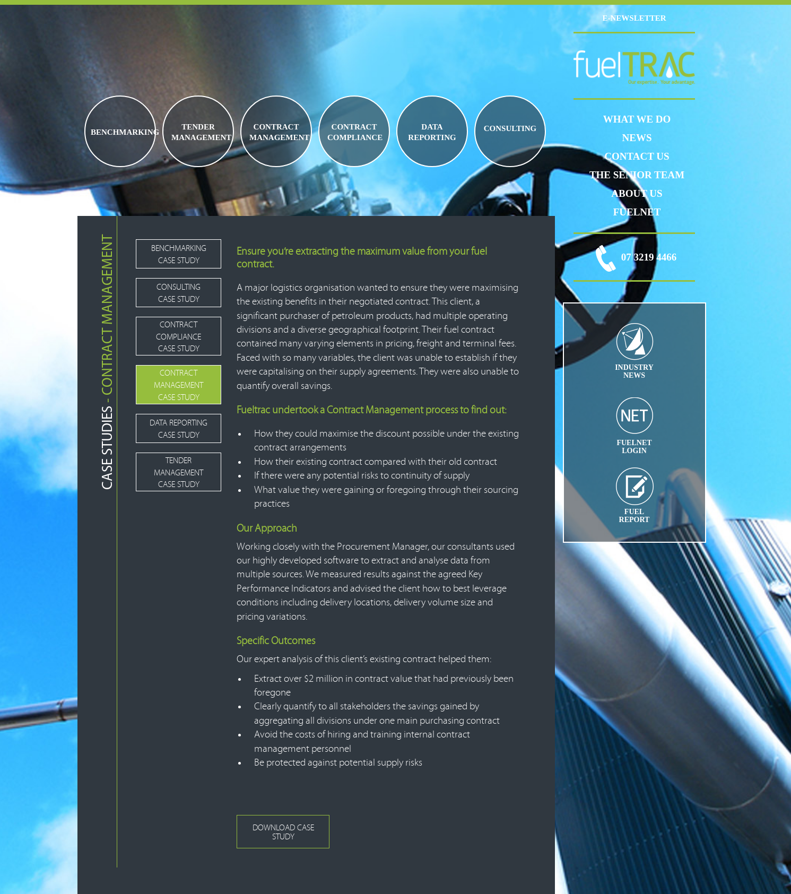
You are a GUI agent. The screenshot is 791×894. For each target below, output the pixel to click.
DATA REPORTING (432, 132)
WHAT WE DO (637, 119)
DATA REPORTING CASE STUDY (178, 429)
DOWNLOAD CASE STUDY (283, 832)
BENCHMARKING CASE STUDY (178, 254)
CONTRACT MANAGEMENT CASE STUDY (178, 385)
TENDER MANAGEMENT (201, 132)
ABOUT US (636, 193)
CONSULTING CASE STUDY (179, 293)
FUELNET (637, 212)
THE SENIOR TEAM (636, 174)
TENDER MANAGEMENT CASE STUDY (178, 473)
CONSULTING (510, 128)
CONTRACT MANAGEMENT (279, 132)
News (637, 137)
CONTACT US (636, 156)
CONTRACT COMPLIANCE (355, 132)
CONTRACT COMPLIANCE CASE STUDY (178, 337)
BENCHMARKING (123, 132)
